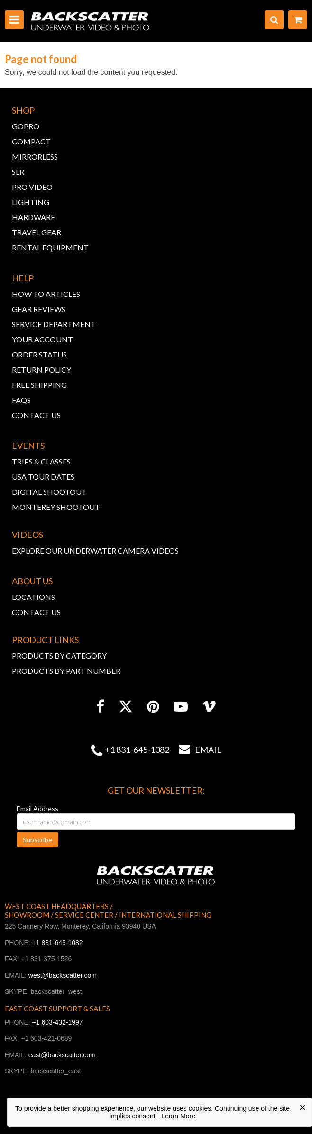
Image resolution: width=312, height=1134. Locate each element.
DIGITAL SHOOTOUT (49, 491)
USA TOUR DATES (43, 476)
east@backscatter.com (62, 1055)
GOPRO (25, 126)
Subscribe (37, 840)
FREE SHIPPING (39, 384)
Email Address (37, 808)
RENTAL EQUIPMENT (50, 247)
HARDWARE (33, 217)
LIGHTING (30, 201)
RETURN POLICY (41, 369)
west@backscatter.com (62, 975)
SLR (18, 171)
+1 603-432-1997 (57, 1022)
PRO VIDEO (32, 186)
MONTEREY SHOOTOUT (56, 506)
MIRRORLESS (35, 156)
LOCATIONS (33, 596)
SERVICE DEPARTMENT (54, 324)
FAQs (21, 399)
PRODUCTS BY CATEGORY (59, 655)
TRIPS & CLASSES (41, 461)
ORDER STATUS (39, 354)
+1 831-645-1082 (137, 749)
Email (195, 749)
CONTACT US (36, 415)
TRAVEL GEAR (36, 232)
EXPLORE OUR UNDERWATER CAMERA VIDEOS (95, 550)
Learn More (178, 1116)
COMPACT (31, 141)
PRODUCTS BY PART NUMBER (66, 670)
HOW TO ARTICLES (46, 293)
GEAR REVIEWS (38, 308)
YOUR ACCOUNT (42, 339)
